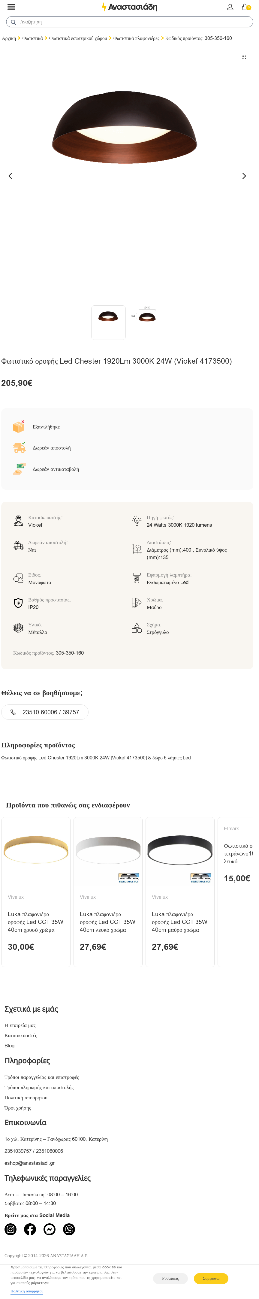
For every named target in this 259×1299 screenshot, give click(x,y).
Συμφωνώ (211, 1278)
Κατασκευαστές (21, 1035)
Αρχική (9, 38)
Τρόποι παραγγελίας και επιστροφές (42, 1077)
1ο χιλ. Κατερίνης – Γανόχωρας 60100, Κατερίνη (56, 1139)
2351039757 (18, 1151)
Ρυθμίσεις (170, 1278)
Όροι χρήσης (18, 1107)
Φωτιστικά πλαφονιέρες (136, 38)
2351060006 (49, 1151)
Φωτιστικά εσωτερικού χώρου (78, 38)
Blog (9, 1045)
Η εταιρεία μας (20, 1025)
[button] (244, 57)
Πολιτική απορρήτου (26, 1097)
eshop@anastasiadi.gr (30, 1163)
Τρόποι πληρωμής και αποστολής (39, 1087)
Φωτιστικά (32, 38)
